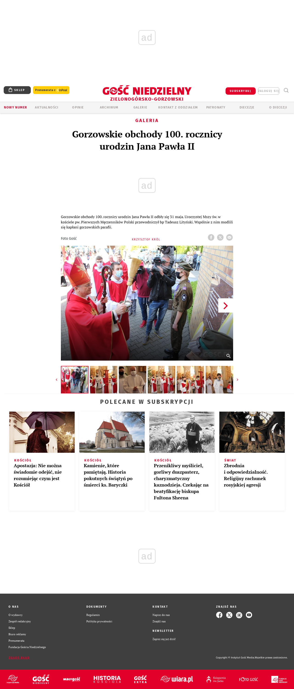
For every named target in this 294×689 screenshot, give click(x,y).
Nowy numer (15, 107)
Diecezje (247, 107)
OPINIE (78, 107)
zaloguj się (268, 91)
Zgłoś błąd (19, 657)
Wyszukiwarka (286, 90)
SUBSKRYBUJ (240, 91)
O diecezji (278, 107)
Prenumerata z (51, 90)
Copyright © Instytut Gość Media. (235, 657)
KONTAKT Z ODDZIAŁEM (178, 107)
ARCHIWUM (109, 107)
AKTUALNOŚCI (46, 107)
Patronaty (216, 107)
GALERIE (140, 107)
